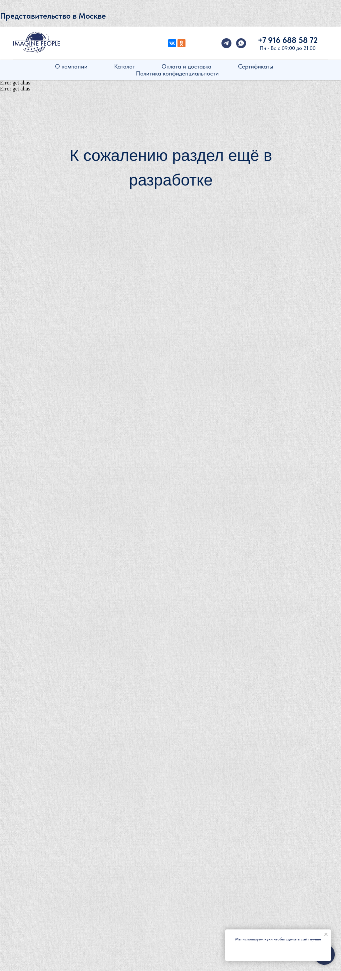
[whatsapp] (241, 43)
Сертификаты (255, 66)
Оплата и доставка (186, 66)
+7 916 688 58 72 (288, 40)
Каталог (124, 66)
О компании (71, 66)
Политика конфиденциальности (177, 73)
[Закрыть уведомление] (326, 934)
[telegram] (226, 43)
